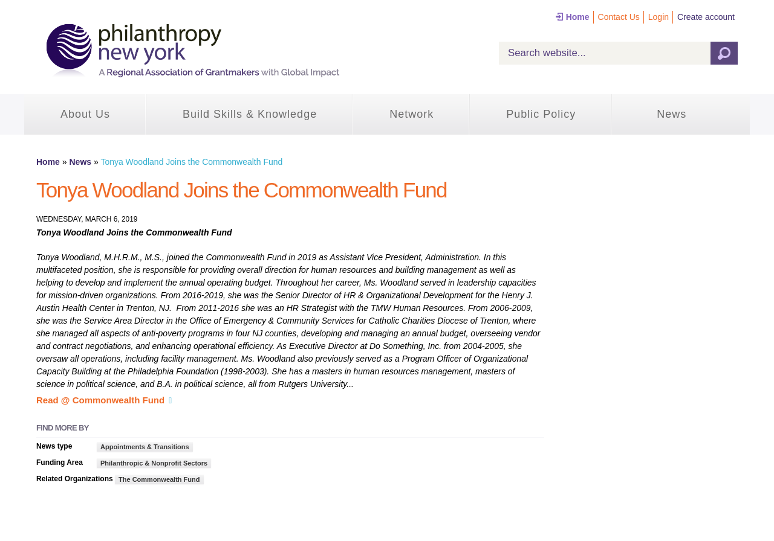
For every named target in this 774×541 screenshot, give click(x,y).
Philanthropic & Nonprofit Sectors (153, 463)
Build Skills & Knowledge (250, 114)
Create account (706, 17)
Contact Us (619, 17)
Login (658, 17)
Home (578, 17)
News (671, 114)
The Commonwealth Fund (159, 479)
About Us (85, 114)
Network (411, 114)
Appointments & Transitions (144, 446)
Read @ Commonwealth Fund (100, 400)
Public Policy (541, 114)
